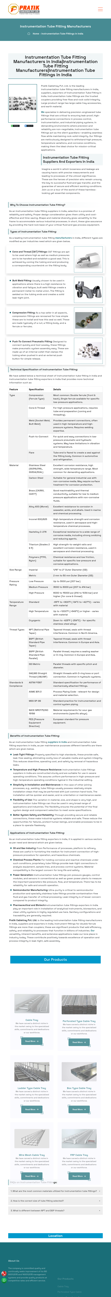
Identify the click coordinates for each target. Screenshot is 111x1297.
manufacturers (63, 237)
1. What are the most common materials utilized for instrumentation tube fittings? (54, 1189)
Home (36, 33)
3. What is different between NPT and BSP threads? (37, 1209)
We (43, 112)
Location (55, 1234)
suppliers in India (57, 742)
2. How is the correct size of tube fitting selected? (37, 1199)
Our (93, 930)
